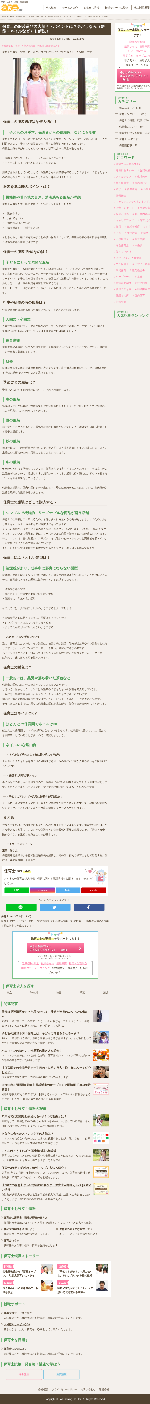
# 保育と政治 (121, 214)
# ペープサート (122, 276)
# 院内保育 (139, 295)
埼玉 (58, 992)
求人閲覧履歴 (142, 7)
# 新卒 (144, 233)
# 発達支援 (139, 239)
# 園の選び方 (140, 183)
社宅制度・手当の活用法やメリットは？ (27, 1231)
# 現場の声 (141, 176)
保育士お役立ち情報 (60, 39)
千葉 (82, 992)
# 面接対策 (131, 233)
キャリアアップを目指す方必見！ (78, 1231)
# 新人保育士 (28, 45)
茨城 (105, 992)
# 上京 (117, 233)
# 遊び (117, 189)
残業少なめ (47, 963)
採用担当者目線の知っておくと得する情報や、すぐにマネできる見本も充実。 (49, 1219)
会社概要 (43, 1389)
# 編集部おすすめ (11, 45)
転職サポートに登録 (116, 7)
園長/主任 (26, 968)
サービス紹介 (70, 7)
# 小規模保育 (121, 239)
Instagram (42, 890)
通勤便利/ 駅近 (30, 963)
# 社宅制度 (141, 283)
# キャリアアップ (124, 220)
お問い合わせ (88, 1389)
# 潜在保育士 (121, 245)
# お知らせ (120, 301)
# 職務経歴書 (137, 270)
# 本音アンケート (124, 207)
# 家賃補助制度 (122, 283)
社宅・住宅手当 (78, 963)
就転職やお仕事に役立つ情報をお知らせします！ (32, 1242)
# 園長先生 (120, 195)
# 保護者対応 (132, 226)
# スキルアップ (122, 176)
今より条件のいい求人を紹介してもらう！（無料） (49, 948)
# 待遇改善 (131, 189)
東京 (9, 992)
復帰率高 (61, 963)
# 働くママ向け (122, 251)
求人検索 (51, 7)
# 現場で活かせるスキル (50, 45)
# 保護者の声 (121, 295)
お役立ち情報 (91, 7)
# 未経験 (137, 245)
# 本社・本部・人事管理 (128, 257)
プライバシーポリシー (64, 1389)
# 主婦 (138, 276)
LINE (16, 890)
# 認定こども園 (122, 289)
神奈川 (34, 992)
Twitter (68, 890)
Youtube (94, 890)
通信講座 (61, 1374)
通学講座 (24, 1374)
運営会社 (104, 1389)
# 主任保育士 (121, 264)
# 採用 (117, 226)
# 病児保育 (120, 270)
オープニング (42, 968)
